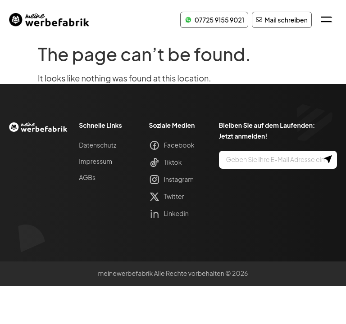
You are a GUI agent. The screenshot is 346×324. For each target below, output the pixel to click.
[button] (326, 20)
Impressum (95, 161)
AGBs (87, 177)
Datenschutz (97, 145)
